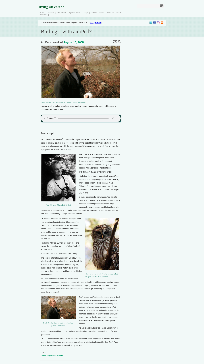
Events (101, 13)
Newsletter (43, 15)
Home (41, 13)
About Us (110, 13)
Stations (94, 13)
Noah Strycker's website (52, 356)
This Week (50, 13)
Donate (119, 13)
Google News (95, 23)
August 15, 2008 (73, 42)
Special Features (75, 13)
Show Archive (61, 13)
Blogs (86, 13)
